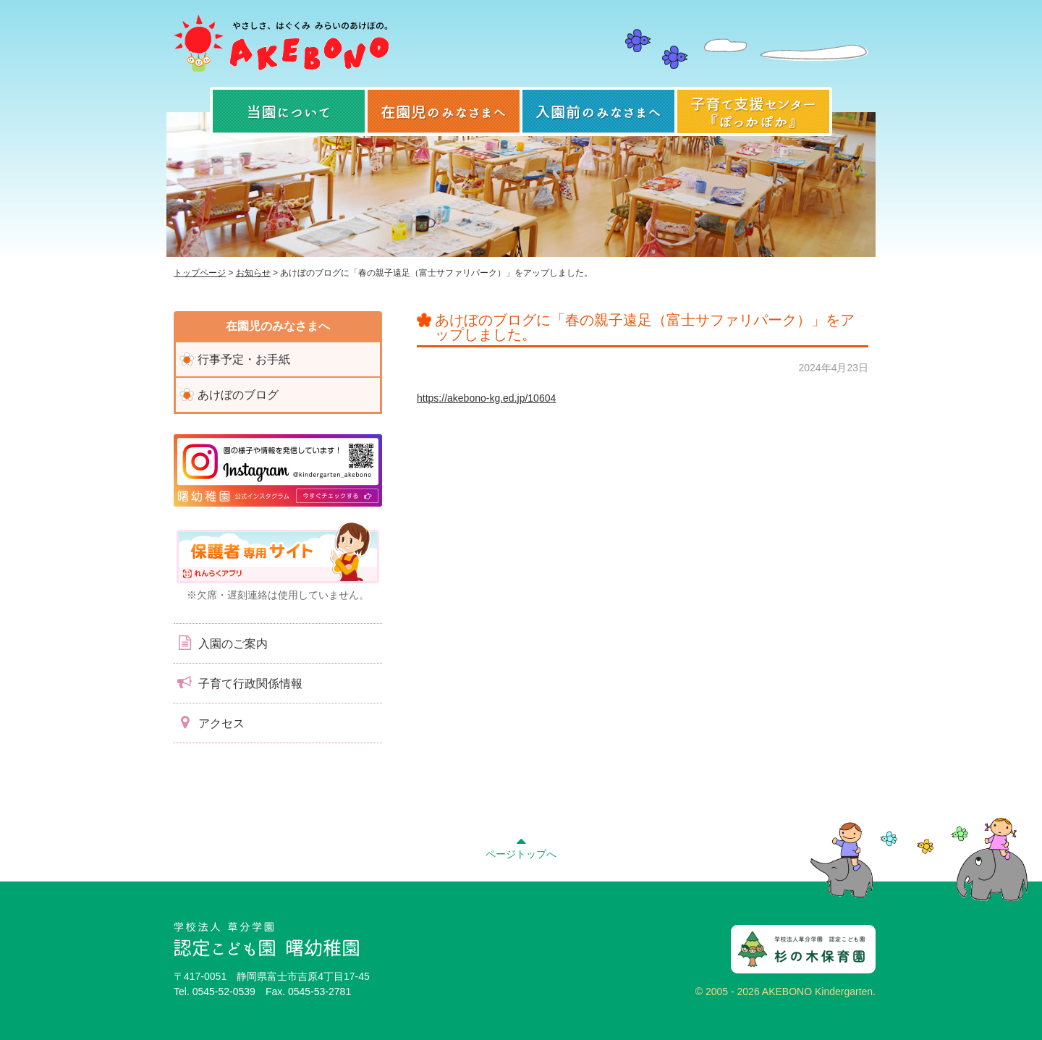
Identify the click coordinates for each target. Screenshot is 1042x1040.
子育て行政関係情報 (238, 682)
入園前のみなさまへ (598, 111)
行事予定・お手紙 (244, 359)
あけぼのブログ (238, 395)
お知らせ (253, 273)
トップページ (200, 273)
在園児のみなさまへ (444, 111)
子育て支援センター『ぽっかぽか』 (753, 111)
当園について (289, 111)
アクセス (209, 722)
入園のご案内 (221, 642)
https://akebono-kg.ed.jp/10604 (486, 398)
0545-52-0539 (223, 991)
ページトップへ (521, 846)
